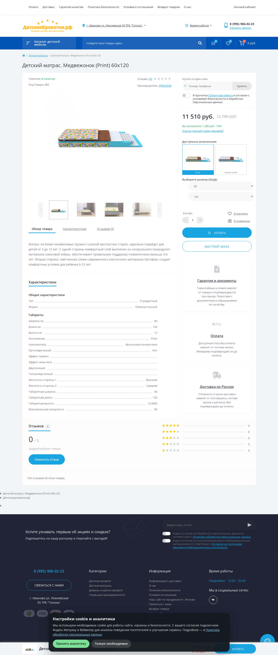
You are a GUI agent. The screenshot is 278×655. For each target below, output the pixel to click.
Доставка (49, 7)
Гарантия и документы (216, 280)
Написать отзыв (47, 459)
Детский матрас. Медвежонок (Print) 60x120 (31, 493)
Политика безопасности (103, 7)
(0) (150, 79)
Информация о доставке (165, 581)
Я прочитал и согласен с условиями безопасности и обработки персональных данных (222, 99)
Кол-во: (188, 213)
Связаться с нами (49, 585)
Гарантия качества (71, 7)
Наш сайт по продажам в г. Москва (172, 599)
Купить (242, 86)
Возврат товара (159, 609)
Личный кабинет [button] (245, 7)
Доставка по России (217, 386)
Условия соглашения (162, 595)
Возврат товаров (169, 7)
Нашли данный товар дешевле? (203, 131)
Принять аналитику (71, 644)
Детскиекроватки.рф (16, 498)
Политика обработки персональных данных (222, 537)
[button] (243, 24)
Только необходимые (111, 644)
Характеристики (74, 229)
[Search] (200, 43)
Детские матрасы (38, 55)
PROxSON (165, 86)
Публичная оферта (220, 95)
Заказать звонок (240, 27)
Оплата (33, 7)
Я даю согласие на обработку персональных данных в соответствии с (214, 535)
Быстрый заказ (217, 246)
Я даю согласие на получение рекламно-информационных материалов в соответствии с (214, 544)
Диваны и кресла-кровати (106, 590)
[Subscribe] (249, 525)
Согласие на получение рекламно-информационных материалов (207, 545)
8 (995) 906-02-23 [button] (49, 571)
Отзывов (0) (105, 229)
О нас (187, 7)
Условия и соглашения (138, 7)
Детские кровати (100, 581)
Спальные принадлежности (107, 595)
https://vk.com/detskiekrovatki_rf (213, 599)
